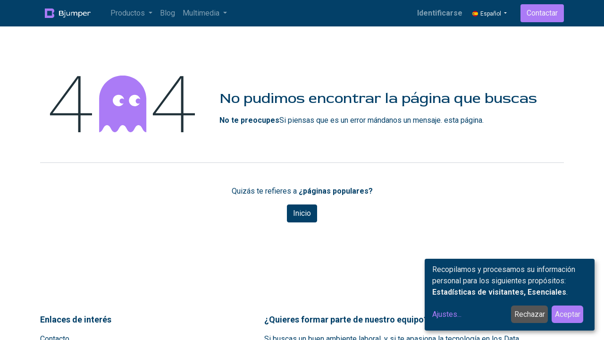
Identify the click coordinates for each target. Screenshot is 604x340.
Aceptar (567, 314)
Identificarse (439, 12)
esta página (463, 120)
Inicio (302, 213)
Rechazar (529, 314)
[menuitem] (167, 13)
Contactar (542, 12)
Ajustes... (446, 314)
